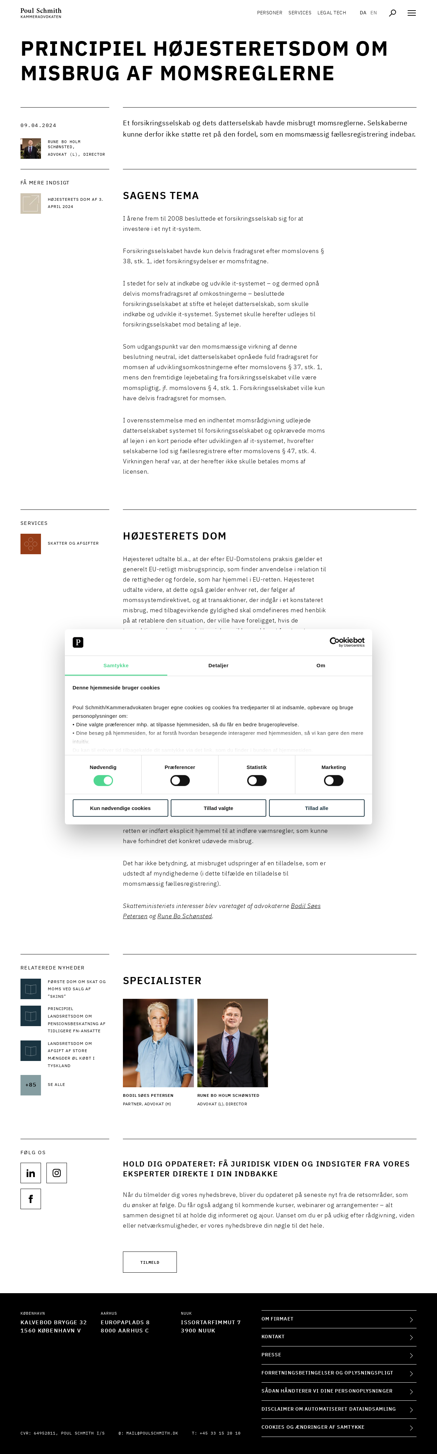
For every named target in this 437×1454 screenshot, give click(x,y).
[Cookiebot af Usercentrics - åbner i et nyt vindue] (335, 642)
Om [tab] (320, 665)
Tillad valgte (218, 808)
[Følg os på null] (30, 1173)
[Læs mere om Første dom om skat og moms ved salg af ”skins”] (78, 990)
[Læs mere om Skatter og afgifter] (78, 544)
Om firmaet (278, 1319)
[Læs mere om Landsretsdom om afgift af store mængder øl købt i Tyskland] (78, 1055)
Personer (269, 13)
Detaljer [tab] (218, 665)
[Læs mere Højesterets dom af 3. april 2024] (78, 203)
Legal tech (332, 13)
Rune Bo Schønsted (184, 916)
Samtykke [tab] (116, 665)
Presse (272, 1355)
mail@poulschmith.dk (152, 1433)
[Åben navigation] (412, 13)
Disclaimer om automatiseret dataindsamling (329, 1409)
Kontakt (273, 1336)
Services (299, 13)
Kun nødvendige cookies (120, 808)
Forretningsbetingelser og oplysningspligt (327, 1373)
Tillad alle (316, 808)
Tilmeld (149, 1262)
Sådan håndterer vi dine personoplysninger (327, 1391)
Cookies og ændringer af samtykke (313, 1427)
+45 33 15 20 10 (220, 1433)
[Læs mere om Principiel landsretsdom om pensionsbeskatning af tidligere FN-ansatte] (78, 1020)
